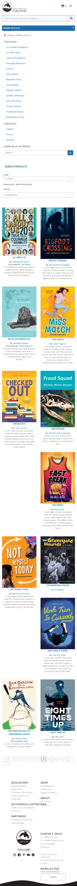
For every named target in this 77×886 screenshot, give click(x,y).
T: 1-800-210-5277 (49, 837)
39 (54, 759)
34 (27, 759)
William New (21, 738)
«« (6, 759)
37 (44, 759)
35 (33, 759)
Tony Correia (21, 428)
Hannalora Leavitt (21, 261)
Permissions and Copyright (19, 797)
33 (22, 759)
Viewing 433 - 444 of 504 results (17, 184)
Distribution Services (22, 819)
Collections (46, 789)
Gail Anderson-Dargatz (59, 265)
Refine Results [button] (11, 28)
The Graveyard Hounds (57, 585)
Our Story (45, 801)
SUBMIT (53, 877)
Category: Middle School (17, 35)
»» (6, 764)
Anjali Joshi (59, 509)
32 (16, 759)
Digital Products (49, 792)
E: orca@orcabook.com (52, 840)
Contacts (45, 847)
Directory (16, 810)
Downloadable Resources (18, 788)
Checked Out (19, 423)
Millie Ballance (26, 346)
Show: (6, 175)
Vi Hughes (59, 589)
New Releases (47, 786)
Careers (45, 804)
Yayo (26, 741)
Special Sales (17, 822)
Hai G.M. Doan (59, 655)
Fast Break (57, 505)
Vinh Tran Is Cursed (58, 650)
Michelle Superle (21, 343)
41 (65, 759)
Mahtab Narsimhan (21, 593)
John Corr (59, 736)
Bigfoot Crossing (58, 260)
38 (49, 759)
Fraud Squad (57, 428)
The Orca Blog (48, 843)
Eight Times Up (58, 732)
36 (38, 759)
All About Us (19, 257)
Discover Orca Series (22, 792)
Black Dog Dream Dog (19, 339)
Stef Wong (26, 264)
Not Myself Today (19, 589)
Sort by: (6, 189)
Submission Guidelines (23, 807)
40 (60, 759)
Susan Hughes (59, 343)
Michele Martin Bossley (59, 433)
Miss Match (58, 339)
